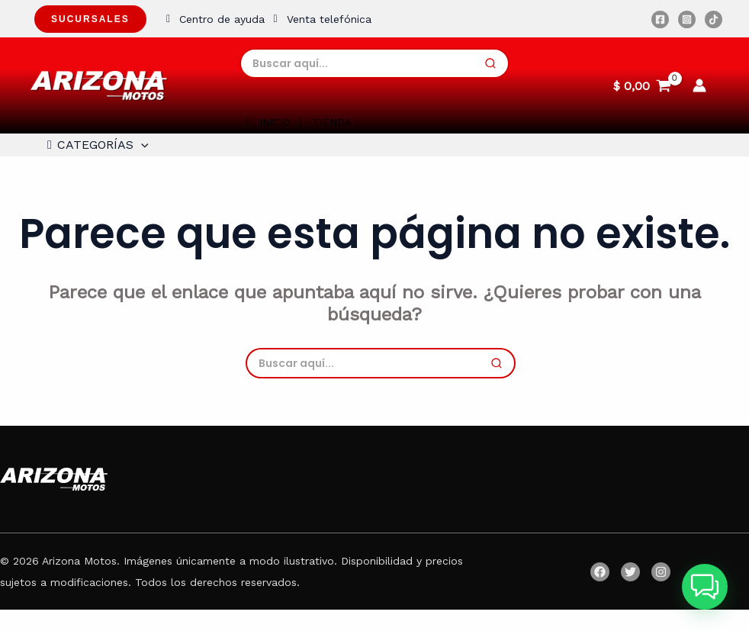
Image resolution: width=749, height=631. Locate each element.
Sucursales (90, 19)
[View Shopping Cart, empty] (641, 85)
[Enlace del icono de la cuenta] (699, 85)
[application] (136, 155)
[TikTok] (713, 19)
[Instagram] (687, 19)
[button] (705, 587)
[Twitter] (630, 593)
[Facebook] (660, 19)
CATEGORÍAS (90, 155)
